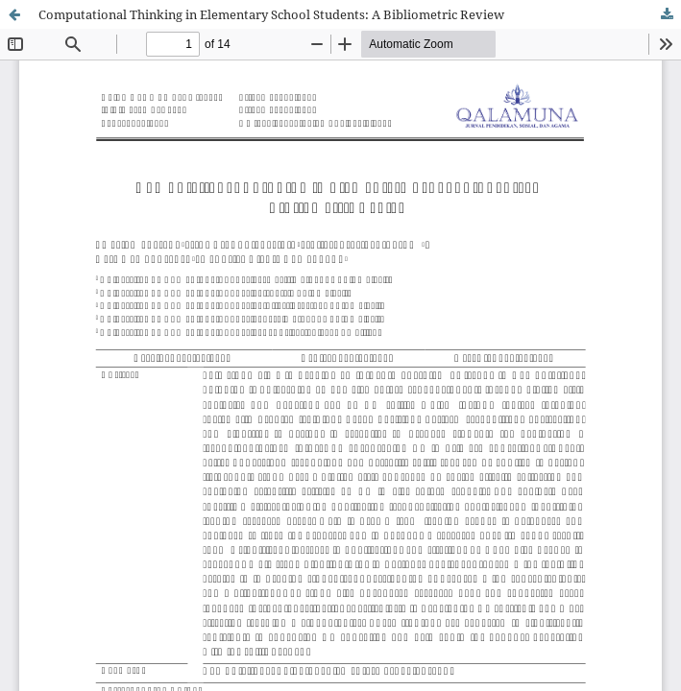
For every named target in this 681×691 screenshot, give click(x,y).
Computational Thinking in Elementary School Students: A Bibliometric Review (271, 14)
